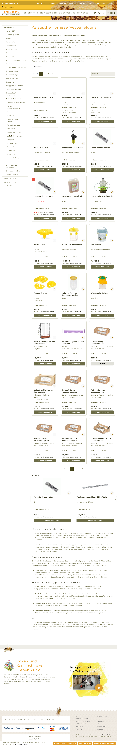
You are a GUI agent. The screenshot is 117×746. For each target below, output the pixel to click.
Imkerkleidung (11, 64)
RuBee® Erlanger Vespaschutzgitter (98, 391)
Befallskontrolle (13, 112)
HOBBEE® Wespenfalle (72, 245)
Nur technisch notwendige (65, 743)
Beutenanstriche (12, 53)
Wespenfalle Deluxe (99, 293)
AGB (99, 724)
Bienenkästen (11, 42)
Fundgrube (10, 161)
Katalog (62, 3)
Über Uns (72, 3)
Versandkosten (106, 735)
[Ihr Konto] (103, 13)
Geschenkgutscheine (13, 35)
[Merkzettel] (99, 13)
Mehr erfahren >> (38, 67)
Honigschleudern (12, 78)
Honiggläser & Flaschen (14, 86)
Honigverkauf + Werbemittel (11, 94)
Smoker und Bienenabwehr (16, 67)
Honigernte (10, 82)
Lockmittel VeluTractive (72, 98)
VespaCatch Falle (41, 148)
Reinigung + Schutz (14, 115)
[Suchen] (95, 13)
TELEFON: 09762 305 (10, 3)
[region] (73, 499)
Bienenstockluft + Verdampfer (12, 166)
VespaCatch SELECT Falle (72, 148)
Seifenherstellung (12, 158)
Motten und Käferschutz (16, 132)
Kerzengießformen (11, 178)
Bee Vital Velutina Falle (43, 98)
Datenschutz (102, 717)
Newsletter (80, 726)
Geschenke (8, 186)
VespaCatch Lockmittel (100, 148)
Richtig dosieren (13, 143)
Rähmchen (10, 56)
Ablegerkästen (11, 45)
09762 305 (49, 719)
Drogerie (10, 140)
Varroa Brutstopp (13, 125)
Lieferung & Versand (83, 721)
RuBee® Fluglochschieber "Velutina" (73, 343)
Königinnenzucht (12, 71)
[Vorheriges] (32, 499)
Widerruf (100, 721)
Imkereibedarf (9, 27)
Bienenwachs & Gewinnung (16, 60)
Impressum (101, 726)
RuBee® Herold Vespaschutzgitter (70, 391)
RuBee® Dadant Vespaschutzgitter (41, 440)
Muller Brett (11, 129)
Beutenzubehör (11, 49)
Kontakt (112, 3)
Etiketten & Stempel (13, 89)
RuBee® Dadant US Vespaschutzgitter (70, 440)
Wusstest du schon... (97, 3)
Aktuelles (40, 3)
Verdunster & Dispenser (16, 102)
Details (102, 364)
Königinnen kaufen (13, 171)
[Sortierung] (103, 74)
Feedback (51, 3)
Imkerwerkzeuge (12, 75)
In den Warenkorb (45, 121)
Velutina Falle (39, 245)
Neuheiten (10, 38)
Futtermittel (10, 150)
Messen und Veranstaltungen (82, 717)
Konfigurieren (85, 743)
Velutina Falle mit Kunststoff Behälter (70, 294)
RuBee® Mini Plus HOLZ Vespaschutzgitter (101, 440)
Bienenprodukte (10, 182)
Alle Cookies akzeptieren (104, 743)
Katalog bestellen (12, 174)
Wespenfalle (96, 245)
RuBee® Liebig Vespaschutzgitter (98, 343)
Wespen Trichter (41, 293)
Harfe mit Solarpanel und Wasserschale (44, 343)
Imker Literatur (11, 154)
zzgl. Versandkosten (47, 118)
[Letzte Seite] (52, 74)
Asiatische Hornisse (15, 136)
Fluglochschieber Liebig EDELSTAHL (92, 497)
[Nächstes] (115, 499)
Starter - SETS (11, 31)
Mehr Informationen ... (21, 744)
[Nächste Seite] (48, 74)
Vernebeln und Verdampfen (12, 120)
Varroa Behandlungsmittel (14, 107)
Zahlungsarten (81, 724)
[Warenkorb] (111, 13)
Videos (82, 3)
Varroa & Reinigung (13, 99)
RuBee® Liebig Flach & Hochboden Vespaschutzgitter (43, 391)
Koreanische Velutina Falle (102, 196)
